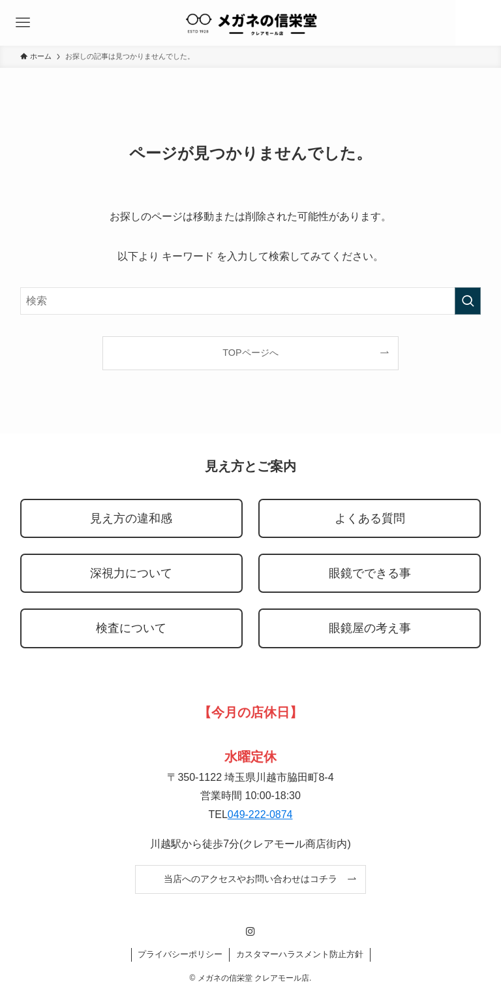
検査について (131, 628)
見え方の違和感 (131, 518)
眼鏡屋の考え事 (370, 628)
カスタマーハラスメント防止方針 (299, 954)
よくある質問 (370, 518)
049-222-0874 (260, 814)
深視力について (131, 573)
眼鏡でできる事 (370, 573)
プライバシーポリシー (180, 954)
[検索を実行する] (468, 301)
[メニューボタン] (23, 23)
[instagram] (250, 932)
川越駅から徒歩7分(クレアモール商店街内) (250, 843)
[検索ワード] (250, 301)
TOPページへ (250, 352)
